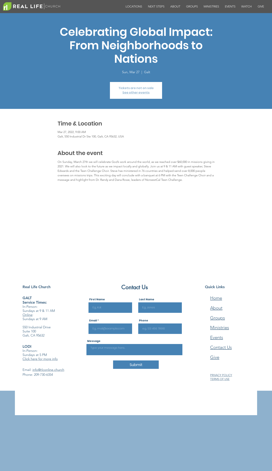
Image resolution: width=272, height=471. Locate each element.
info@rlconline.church (48, 370)
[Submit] (136, 364)
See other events (136, 92)
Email (93, 320)
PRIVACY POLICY (221, 375)
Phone (143, 320)
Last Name (146, 299)
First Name (97, 299)
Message (93, 341)
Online (27, 315)
